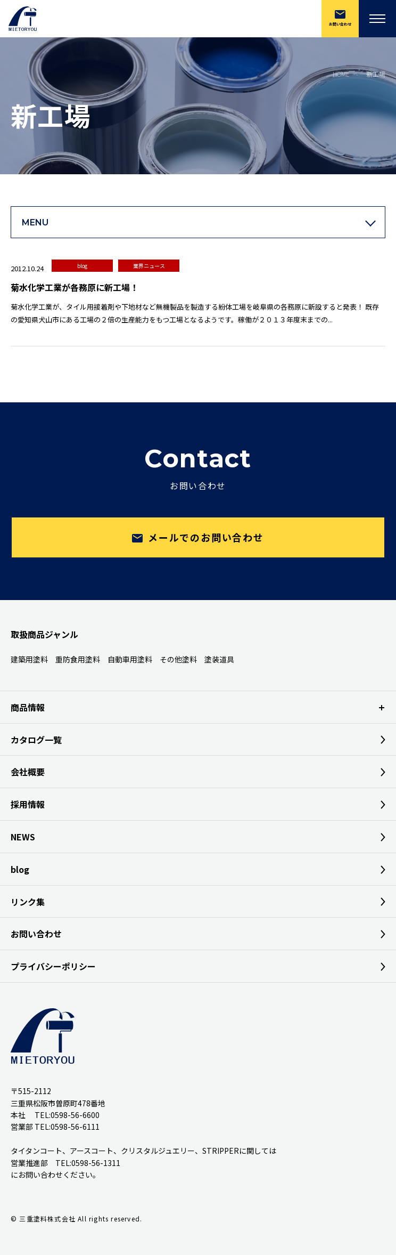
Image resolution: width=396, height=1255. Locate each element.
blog (82, 266)
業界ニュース (149, 266)
